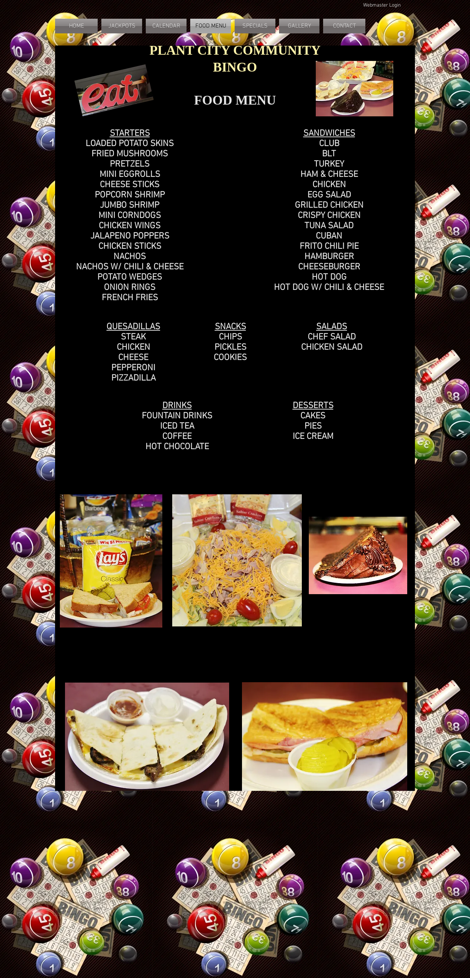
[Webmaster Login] (382, 5)
